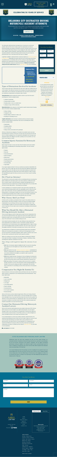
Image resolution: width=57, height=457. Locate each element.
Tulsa (31, 449)
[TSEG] (11, 428)
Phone (5, 384)
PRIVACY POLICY (25, 453)
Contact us (28, 31)
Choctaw (24, 437)
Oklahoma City (25, 446)
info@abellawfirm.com (40, 429)
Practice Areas (23, 419)
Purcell (23, 448)
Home (24, 416)
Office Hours (29, 79)
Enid (26, 439)
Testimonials (24, 422)
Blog (24, 424)
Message (42, 59)
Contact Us (24, 425)
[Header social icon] (51, 4)
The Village (24, 449)
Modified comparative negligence (23, 250)
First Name (43, 50)
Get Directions (30, 81)
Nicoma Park (29, 443)
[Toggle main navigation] (2, 4)
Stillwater (31, 448)
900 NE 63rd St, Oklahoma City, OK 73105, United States (41, 426)
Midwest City (24, 440)
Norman (26, 445)
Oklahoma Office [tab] (36, 411)
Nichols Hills (24, 443)
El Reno (23, 439)
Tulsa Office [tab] (45, 411)
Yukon (28, 451)
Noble (23, 445)
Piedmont (31, 446)
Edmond (31, 437)
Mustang (24, 442)
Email (31, 384)
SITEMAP (30, 453)
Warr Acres (24, 451)
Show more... (47, 96)
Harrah (29, 439)
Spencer (27, 448)
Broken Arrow (29, 436)
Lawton (32, 439)
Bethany (24, 436)
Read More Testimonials (46, 105)
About (23, 418)
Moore (29, 440)
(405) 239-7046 (23, 64)
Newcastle (28, 442)
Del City (28, 437)
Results (24, 421)
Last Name (50, 50)
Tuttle (28, 449)
